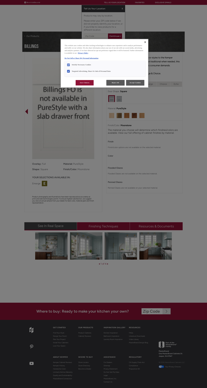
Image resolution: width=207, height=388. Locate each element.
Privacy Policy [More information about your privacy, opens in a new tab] (83, 53)
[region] (104, 63)
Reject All (115, 82)
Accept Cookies (135, 82)
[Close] (145, 42)
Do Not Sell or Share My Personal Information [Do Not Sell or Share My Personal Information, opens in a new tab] (81, 58)
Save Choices (84, 82)
